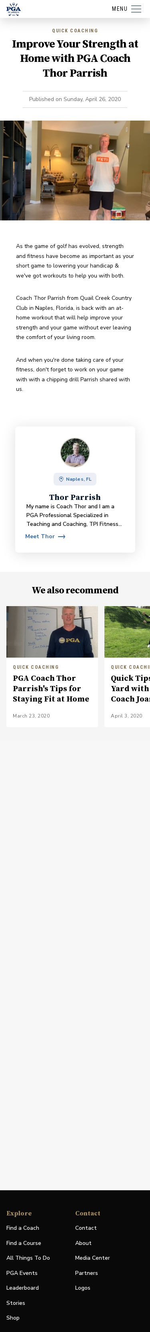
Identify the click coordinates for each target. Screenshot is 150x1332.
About (83, 1243)
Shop (13, 1318)
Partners (86, 1273)
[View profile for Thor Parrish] (45, 537)
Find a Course (23, 1243)
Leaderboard (22, 1288)
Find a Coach (22, 1228)
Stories (15, 1303)
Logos (82, 1288)
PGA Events (22, 1273)
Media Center (92, 1258)
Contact (86, 1228)
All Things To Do (28, 1258)
